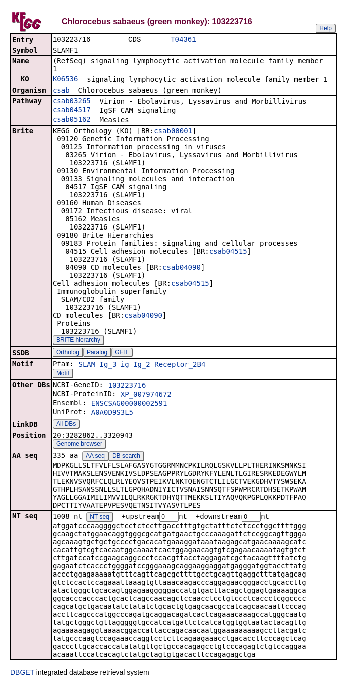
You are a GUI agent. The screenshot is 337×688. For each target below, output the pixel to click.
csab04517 (72, 111)
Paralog (97, 353)
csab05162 (72, 120)
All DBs (66, 424)
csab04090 (181, 268)
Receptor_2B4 (179, 365)
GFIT (121, 353)
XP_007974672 (146, 395)
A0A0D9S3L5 (112, 413)
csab (61, 91)
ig (125, 365)
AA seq (95, 457)
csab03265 (72, 102)
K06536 (65, 80)
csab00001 (173, 132)
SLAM (86, 365)
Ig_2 (141, 365)
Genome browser (79, 444)
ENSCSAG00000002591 (129, 404)
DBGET (22, 674)
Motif (62, 374)
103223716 (127, 386)
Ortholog (67, 353)
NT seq (99, 518)
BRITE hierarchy (78, 341)
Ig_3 (108, 365)
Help (325, 28)
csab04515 (228, 252)
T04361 (183, 40)
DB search (126, 457)
